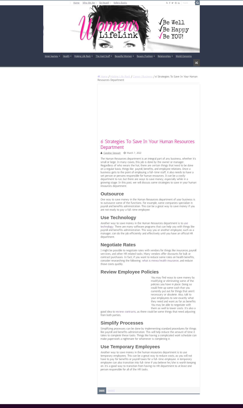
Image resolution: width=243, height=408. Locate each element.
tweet (111, 390)
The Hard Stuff (103, 56)
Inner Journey (51, 56)
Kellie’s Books (120, 2)
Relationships (164, 56)
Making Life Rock (82, 56)
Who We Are (89, 2)
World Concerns (184, 56)
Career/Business (143, 76)
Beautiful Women (123, 56)
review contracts (126, 311)
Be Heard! (104, 2)
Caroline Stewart (112, 153)
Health (66, 56)
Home (76, 2)
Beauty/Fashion (145, 56)
